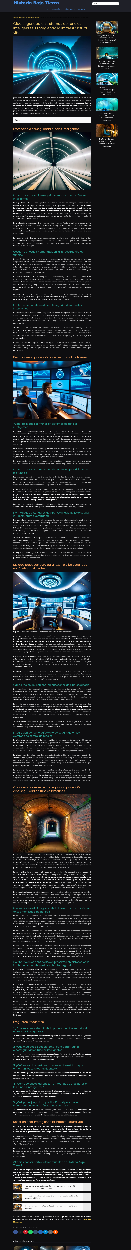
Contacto (81, 9)
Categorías (56, 9)
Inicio (47, 9)
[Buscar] (117, 3)
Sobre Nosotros (69, 9)
